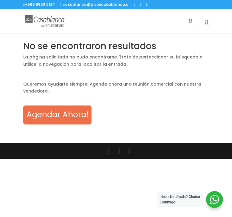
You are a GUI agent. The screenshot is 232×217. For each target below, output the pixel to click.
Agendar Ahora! (58, 114)
